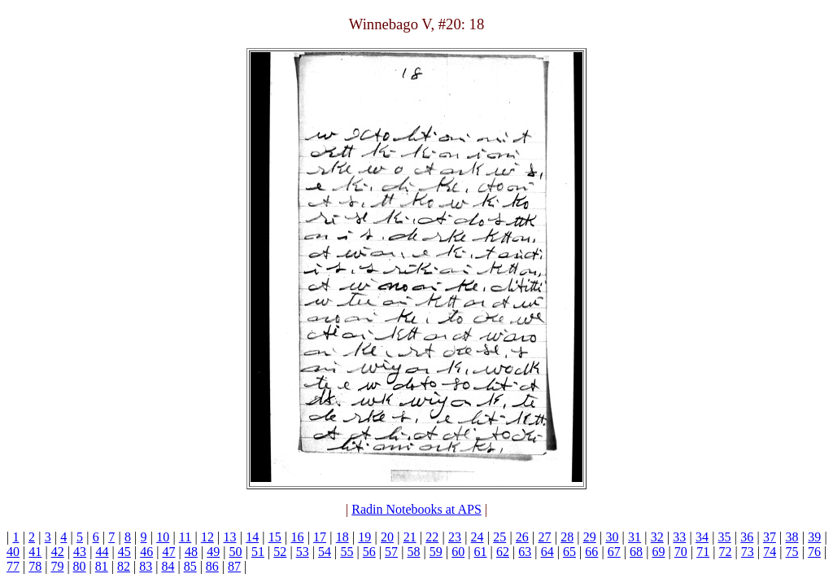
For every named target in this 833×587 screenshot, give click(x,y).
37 (769, 537)
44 (101, 552)
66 (591, 552)
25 (499, 537)
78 (34, 566)
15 (274, 537)
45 (124, 552)
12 (207, 537)
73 (747, 552)
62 (502, 552)
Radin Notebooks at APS (416, 509)
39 (814, 537)
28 (567, 537)
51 (257, 552)
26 (522, 537)
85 (190, 566)
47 (169, 552)
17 (319, 537)
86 (212, 566)
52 (279, 552)
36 (746, 537)
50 (235, 552)
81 (101, 566)
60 (457, 552)
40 (13, 552)
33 (679, 537)
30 (611, 537)
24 (477, 537)
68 (636, 552)
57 (391, 552)
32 (657, 537)
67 (614, 552)
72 (725, 552)
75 (792, 552)
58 (413, 552)
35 (724, 537)
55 (346, 552)
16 (296, 537)
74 (769, 552)
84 (167, 566)
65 (569, 552)
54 (324, 552)
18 (342, 537)
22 (431, 537)
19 (364, 537)
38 (792, 537)
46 (146, 552)
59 (436, 552)
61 (480, 552)
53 (302, 552)
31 (634, 537)
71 (702, 552)
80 (79, 566)
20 (387, 537)
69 (658, 552)
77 (13, 566)
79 (56, 566)
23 (454, 537)
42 (57, 552)
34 (702, 537)
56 (369, 552)
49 (213, 552)
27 (544, 537)
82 (123, 566)
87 (234, 566)
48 (191, 552)
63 (524, 552)
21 (409, 537)
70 (680, 552)
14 (252, 537)
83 (145, 566)
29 (589, 537)
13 (230, 537)
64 (547, 552)
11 (185, 537)
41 (34, 552)
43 (79, 552)
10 (162, 537)
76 (814, 552)
